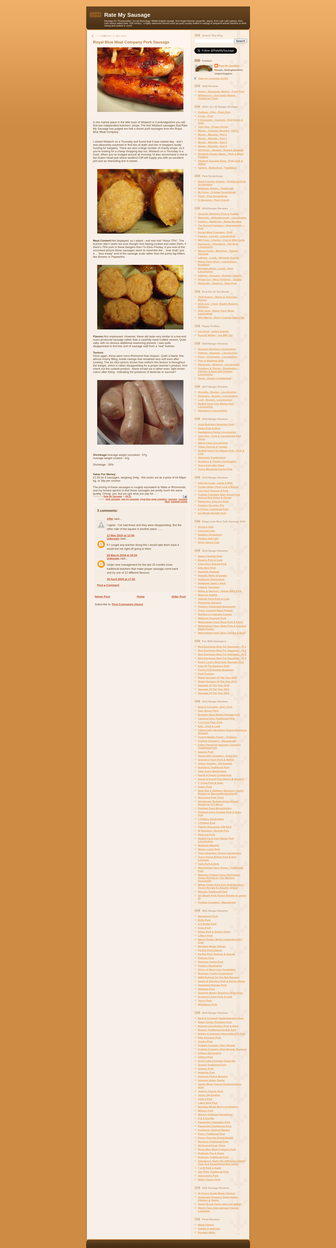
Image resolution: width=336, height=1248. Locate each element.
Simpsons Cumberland (211, 457)
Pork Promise (206, 673)
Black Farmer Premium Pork (215, 1022)
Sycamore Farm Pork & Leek (215, 996)
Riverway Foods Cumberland (215, 973)
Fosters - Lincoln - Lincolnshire (217, 236)
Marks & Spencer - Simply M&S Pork (220, 591)
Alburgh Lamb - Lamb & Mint (215, 482)
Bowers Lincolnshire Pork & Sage (218, 1025)
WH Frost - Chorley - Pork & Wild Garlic (221, 240)
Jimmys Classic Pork (210, 1091)
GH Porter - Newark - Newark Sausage (220, 150)
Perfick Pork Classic (210, 950)
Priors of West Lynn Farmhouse (217, 969)
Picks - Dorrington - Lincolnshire (217, 356)
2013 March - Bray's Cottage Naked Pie (221, 317)
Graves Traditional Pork (212, 1064)
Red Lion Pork (206, 834)
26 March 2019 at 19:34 (122, 555)
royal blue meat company (153, 499)
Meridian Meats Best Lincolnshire (218, 1106)
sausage (172, 499)
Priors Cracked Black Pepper (215, 610)
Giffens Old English (209, 1053)
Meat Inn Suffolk (207, 594)
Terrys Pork (205, 1000)
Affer (110, 518)
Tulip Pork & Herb (208, 863)
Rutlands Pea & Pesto (211, 1153)
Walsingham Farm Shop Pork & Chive (220, 622)
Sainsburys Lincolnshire (212, 410)
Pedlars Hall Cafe (208, 538)
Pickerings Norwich (209, 602)
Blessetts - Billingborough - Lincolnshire (222, 217)
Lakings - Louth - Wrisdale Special (218, 257)
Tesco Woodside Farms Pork (215, 469)
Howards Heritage (208, 571)
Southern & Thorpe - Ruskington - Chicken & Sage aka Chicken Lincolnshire (218, 371)
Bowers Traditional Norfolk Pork (217, 1029)
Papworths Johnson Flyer (213, 501)
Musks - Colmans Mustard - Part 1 (218, 130)
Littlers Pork (205, 935)
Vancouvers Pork (208, 1175)
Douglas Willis (206, 1232)
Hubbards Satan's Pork (212, 583)
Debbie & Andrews (209, 1228)
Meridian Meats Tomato (212, 946)
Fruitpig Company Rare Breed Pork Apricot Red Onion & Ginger (219, 496)
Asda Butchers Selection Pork (216, 424)
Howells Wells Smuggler (212, 575)
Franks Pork (205, 1041)
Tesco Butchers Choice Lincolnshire (220, 853)
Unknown (113, 538)
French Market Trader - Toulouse (217, 737)
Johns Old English (209, 1095)
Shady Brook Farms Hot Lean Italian (219, 1204)
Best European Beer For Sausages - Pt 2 (222, 650)
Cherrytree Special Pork (212, 563)
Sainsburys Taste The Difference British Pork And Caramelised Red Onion (222, 1162)
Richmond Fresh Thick (211, 1145)
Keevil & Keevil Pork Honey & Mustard (221, 779)
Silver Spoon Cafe (209, 542)
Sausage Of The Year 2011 (213, 689)
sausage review (179, 501)
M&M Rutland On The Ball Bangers (219, 977)
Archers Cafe (206, 526)
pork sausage (113, 499)
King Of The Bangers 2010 (213, 665)
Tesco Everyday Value (211, 465)
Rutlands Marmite (208, 845)
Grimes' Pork (206, 1068)
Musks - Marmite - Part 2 (212, 138)
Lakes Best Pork (208, 1102)
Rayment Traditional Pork (213, 1141)
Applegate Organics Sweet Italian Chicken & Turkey (218, 1198)
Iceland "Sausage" (209, 587)
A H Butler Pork (207, 923)
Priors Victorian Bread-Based (215, 1137)
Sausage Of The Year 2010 (213, 685)
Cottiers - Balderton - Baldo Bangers (220, 221)
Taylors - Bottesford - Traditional (217, 167)
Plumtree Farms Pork (210, 961)
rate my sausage (130, 499)
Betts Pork (204, 920)
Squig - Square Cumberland (214, 378)
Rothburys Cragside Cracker (215, 614)
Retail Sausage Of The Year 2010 (217, 677)
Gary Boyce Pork (208, 710)
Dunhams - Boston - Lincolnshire (218, 395)
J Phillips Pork (207, 822)
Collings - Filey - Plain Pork (214, 112)
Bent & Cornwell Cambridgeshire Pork (221, 1018)
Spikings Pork (206, 988)
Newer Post (102, 596)
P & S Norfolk (206, 1118)
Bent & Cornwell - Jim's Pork (215, 706)
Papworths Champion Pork (214, 1122)
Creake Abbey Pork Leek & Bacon (218, 486)
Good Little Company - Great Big (217, 755)
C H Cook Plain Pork (210, 722)
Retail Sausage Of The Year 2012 (217, 681)
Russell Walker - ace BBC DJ (215, 335)
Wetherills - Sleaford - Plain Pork (217, 283)
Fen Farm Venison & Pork (213, 490)
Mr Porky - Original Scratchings (217, 192)
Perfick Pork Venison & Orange (216, 954)
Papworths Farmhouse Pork (214, 1126)
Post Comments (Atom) (127, 604)
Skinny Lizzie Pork (209, 849)
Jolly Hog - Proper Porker (213, 126)
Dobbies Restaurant (210, 534)
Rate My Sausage (127, 15)
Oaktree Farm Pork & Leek (214, 598)
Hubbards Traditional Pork (214, 767)
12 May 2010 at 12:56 (120, 535)
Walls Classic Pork (209, 1179)
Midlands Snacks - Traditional (215, 188)
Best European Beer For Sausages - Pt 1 (222, 646)
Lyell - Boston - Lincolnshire (215, 399)
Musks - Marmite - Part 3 (212, 142)
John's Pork (205, 1098)
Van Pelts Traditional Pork (213, 1171)
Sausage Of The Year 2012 (213, 693)
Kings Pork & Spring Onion (214, 931)
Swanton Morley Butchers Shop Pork (220, 992)
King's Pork (205, 786)
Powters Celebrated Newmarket (217, 606)
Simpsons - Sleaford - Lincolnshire (219, 364)
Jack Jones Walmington (212, 771)
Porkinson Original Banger (214, 1129)
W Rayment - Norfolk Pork (213, 830)
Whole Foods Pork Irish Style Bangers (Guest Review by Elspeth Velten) (221, 886)
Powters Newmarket (210, 965)
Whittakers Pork (207, 1004)
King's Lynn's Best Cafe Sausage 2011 (221, 662)
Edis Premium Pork (209, 1037)
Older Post (179, 596)
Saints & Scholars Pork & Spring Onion (221, 981)
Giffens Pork (205, 1057)
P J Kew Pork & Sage (210, 782)
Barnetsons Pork (208, 916)
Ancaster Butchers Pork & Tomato (218, 213)
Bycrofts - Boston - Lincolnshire (217, 392)
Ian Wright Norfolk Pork (212, 513)
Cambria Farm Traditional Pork (216, 718)
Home (141, 596)
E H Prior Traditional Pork (213, 509)
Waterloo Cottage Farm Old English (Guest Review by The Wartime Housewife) (219, 877)
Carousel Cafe (206, 530)
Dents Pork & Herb (209, 428)
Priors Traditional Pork (211, 1133)
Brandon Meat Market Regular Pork (219, 714)
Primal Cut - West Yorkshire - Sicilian (220, 279)
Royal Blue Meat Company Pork (217, 1149)
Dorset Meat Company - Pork (215, 232)
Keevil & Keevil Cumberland (214, 775)
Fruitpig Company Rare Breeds (216, 1045)
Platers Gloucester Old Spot (214, 826)
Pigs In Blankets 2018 (211, 360)
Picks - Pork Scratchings (213, 196)
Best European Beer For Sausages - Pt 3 (222, 654)
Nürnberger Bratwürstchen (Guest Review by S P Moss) (218, 803)
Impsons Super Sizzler (211, 1080)
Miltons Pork (205, 1110)
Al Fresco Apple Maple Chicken (217, 1193)
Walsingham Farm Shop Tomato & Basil (221, 632)
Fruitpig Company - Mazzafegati (217, 740)
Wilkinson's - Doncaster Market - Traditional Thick (217, 97)
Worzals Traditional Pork (212, 891)
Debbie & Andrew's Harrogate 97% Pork (221, 1033)
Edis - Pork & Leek (209, 726)
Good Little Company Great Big (217, 1060)
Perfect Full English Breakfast (216, 669)
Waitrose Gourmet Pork (212, 618)
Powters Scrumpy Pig (211, 505)
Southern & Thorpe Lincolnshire (217, 461)
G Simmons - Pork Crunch (213, 200)
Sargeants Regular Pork (212, 985)
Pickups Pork (206, 957)
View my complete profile (213, 78)
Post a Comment (108, 585)
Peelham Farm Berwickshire (215, 808)
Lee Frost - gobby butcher (213, 331)
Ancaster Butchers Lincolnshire (217, 349)
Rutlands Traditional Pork (213, 1157)
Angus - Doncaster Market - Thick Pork (221, 91)
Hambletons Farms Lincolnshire (217, 432)
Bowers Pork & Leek (210, 560)
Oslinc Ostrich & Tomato (212, 446)
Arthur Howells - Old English (215, 763)
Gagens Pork (206, 751)
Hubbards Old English (211, 579)
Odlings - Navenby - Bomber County (219, 275)
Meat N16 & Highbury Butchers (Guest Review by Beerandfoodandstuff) (221, 792)
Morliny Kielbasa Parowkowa (215, 1114)
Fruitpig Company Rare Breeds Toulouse (222, 1049)
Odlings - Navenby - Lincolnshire (217, 352)
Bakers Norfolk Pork (210, 556)
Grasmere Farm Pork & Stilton (216, 759)
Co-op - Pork (205, 116)
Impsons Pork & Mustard (213, 1076)
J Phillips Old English (211, 819)
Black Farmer (206, 1224)
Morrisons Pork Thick (211, 797)
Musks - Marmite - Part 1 (212, 134)
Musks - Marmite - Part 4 (212, 146)
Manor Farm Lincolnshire (213, 442)
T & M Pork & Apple (209, 1167)
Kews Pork (204, 927)
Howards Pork (206, 1072)
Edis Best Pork (207, 567)
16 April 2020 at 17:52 (121, 579)
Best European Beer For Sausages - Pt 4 (222, 658)
